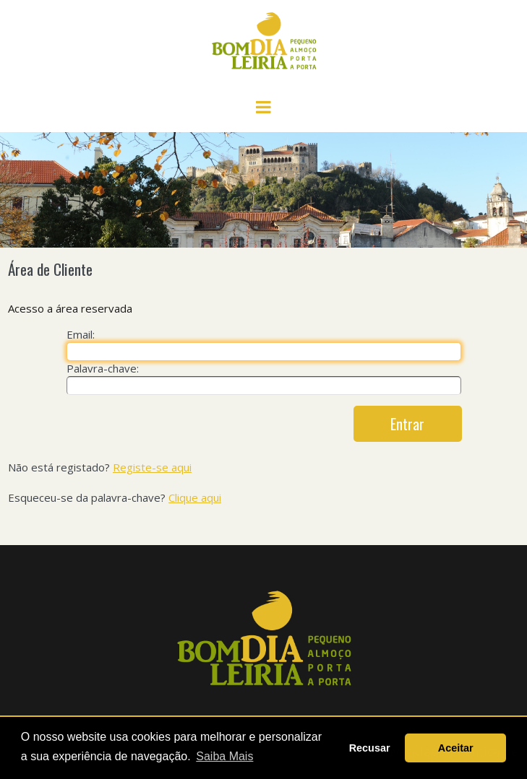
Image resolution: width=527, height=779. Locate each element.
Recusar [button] (369, 748)
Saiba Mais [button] (224, 756)
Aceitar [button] (456, 748)
